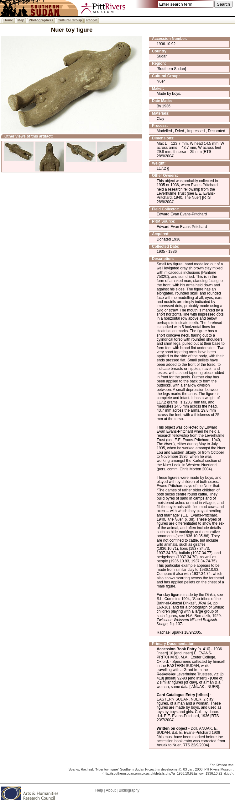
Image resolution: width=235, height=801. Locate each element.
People (91, 20)
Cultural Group (70, 20)
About (111, 790)
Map (21, 20)
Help (99, 790)
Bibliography (129, 790)
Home (8, 20)
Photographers (41, 20)
